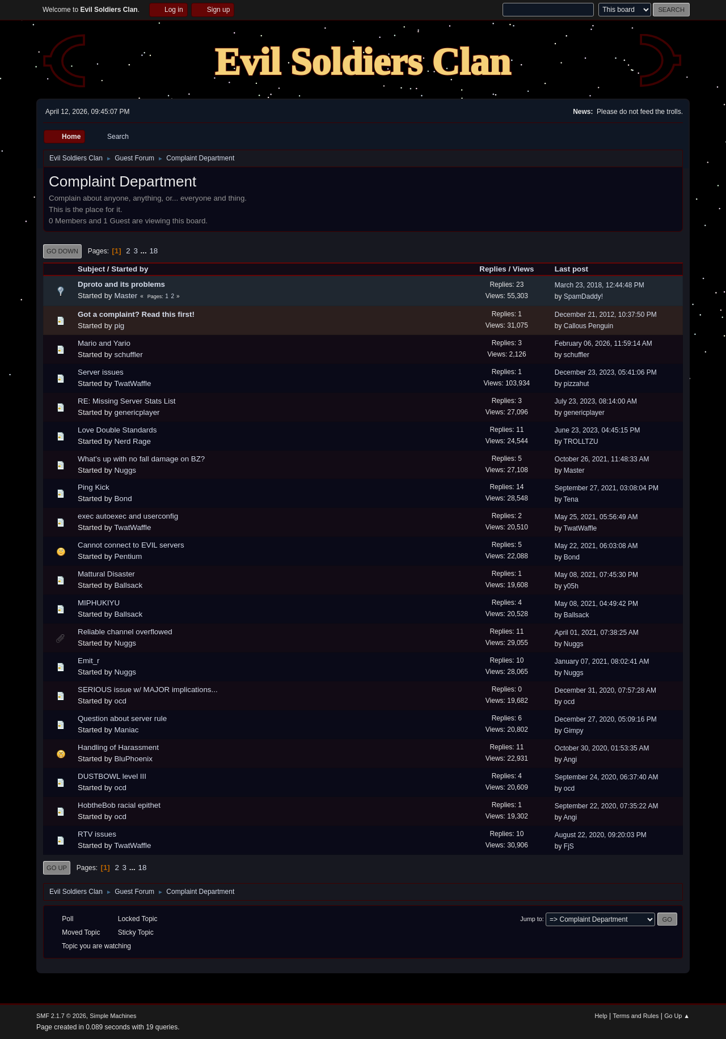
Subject (91, 269)
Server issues (101, 372)
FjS (569, 846)
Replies (492, 269)
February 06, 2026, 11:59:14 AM (603, 343)
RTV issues (97, 834)
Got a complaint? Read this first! (136, 314)
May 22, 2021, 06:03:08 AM (596, 546)
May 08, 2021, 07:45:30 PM (596, 575)
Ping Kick (93, 487)
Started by (129, 269)
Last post (576, 269)
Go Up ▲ (677, 1015)
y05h (571, 586)
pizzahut (576, 384)
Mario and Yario (104, 343)
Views (523, 269)
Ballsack (128, 585)
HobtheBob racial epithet (119, 805)
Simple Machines (113, 1015)
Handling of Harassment (118, 747)
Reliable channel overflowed (125, 631)
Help (601, 1015)
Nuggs (125, 470)
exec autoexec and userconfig (128, 516)
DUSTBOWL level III (112, 776)
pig (119, 325)
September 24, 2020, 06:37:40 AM (607, 777)
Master (125, 295)
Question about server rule (122, 718)
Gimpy (574, 731)
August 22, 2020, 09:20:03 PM (601, 835)
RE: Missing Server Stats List (127, 401)
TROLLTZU (581, 442)
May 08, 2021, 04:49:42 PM (596, 604)
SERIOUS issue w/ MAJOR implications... (148, 689)
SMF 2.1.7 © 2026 (61, 1015)
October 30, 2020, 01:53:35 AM (602, 748)
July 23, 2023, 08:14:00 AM (596, 401)
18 (153, 251)
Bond (123, 498)
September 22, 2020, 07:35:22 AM (607, 806)
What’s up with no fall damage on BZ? (141, 459)
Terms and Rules (636, 1015)
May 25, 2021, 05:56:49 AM (596, 517)
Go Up (57, 867)
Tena (571, 499)
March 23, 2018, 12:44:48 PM (599, 285)
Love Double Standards (117, 430)
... (145, 251)
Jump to (531, 918)
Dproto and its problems (121, 284)
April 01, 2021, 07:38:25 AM (597, 633)
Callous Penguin (588, 326)
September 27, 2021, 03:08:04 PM (607, 488)
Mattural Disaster (106, 574)
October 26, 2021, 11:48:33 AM (602, 459)
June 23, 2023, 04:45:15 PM (597, 430)
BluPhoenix (133, 758)
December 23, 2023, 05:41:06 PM (606, 372)
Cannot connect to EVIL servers (131, 545)
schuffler (128, 354)
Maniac (126, 730)
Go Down (62, 251)
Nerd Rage (132, 441)
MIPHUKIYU (99, 603)
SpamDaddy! (583, 296)
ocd (120, 701)
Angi (570, 760)
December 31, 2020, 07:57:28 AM (605, 690)
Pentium (128, 556)
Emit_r (89, 660)
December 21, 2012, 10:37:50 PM (606, 315)
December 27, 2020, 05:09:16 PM (606, 719)
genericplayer (136, 412)
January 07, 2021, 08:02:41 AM (602, 661)
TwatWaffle (132, 383)
